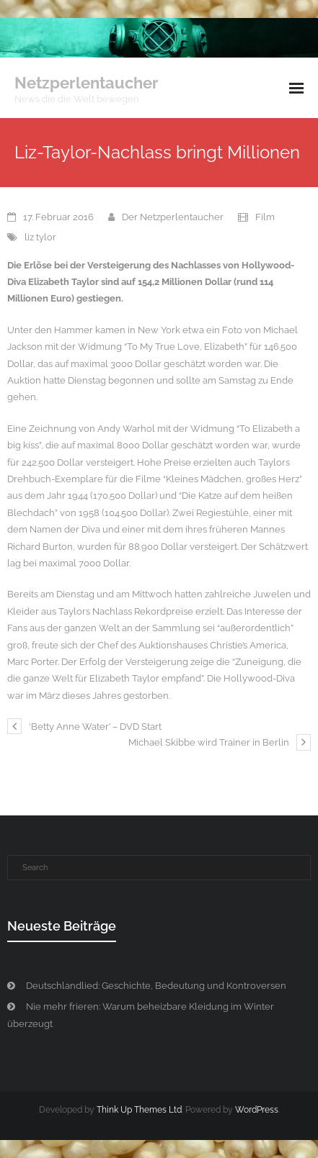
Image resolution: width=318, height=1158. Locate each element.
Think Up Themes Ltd (139, 1110)
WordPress (256, 1110)
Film (265, 217)
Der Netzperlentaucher (173, 217)
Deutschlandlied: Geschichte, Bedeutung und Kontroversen (156, 985)
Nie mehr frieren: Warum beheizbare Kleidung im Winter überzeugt (140, 1014)
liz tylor (40, 237)
